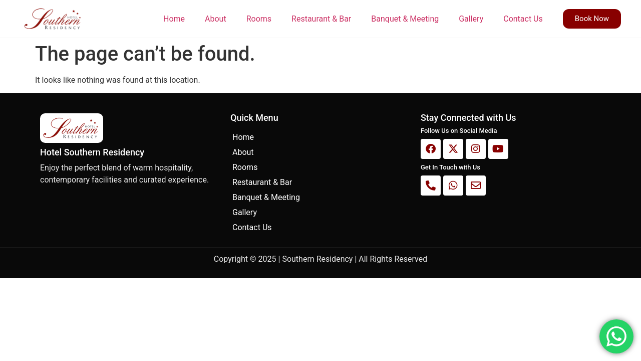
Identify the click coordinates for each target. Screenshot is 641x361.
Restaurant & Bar (321, 19)
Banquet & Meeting (405, 19)
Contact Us (523, 19)
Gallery (471, 19)
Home (174, 19)
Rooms (258, 19)
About (215, 19)
